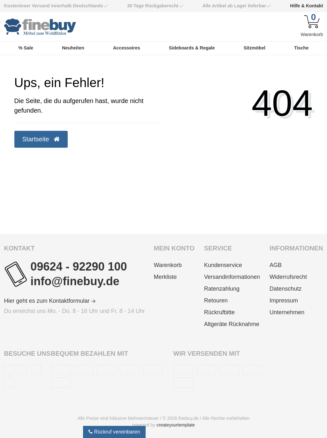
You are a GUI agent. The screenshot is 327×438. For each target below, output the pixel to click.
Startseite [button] (41, 139)
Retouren (216, 300)
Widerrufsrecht (288, 277)
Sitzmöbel (254, 47)
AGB (276, 265)
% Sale (26, 47)
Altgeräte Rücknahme (231, 324)
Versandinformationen (232, 277)
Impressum (284, 300)
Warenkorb (168, 265)
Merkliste (165, 277)
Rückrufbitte (219, 312)
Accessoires (126, 47)
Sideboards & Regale (192, 47)
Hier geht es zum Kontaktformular (49, 301)
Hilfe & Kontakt (306, 5)
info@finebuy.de (74, 281)
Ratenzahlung (222, 289)
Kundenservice (223, 265)
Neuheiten (73, 47)
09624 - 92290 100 (78, 266)
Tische (301, 47)
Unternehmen (287, 312)
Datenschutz (285, 289)
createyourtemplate (175, 424)
